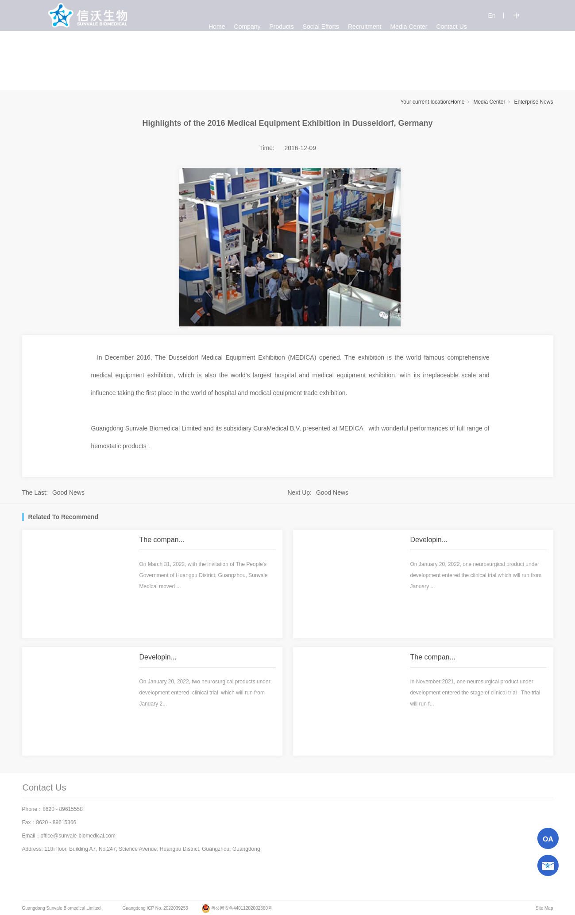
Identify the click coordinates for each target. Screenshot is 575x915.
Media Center (489, 102)
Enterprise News (533, 102)
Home (457, 102)
